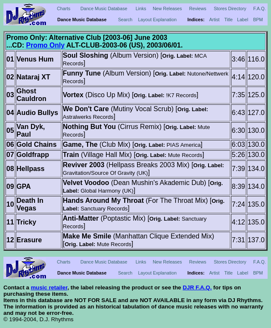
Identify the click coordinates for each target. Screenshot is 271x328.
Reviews (197, 8)
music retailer (49, 287)
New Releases (167, 8)
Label (242, 19)
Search (125, 19)
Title (228, 19)
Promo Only (45, 45)
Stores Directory (230, 8)
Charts (63, 8)
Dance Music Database (103, 8)
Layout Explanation (157, 19)
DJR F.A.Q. (197, 287)
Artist (214, 19)
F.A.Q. (259, 8)
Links (141, 8)
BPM (258, 19)
